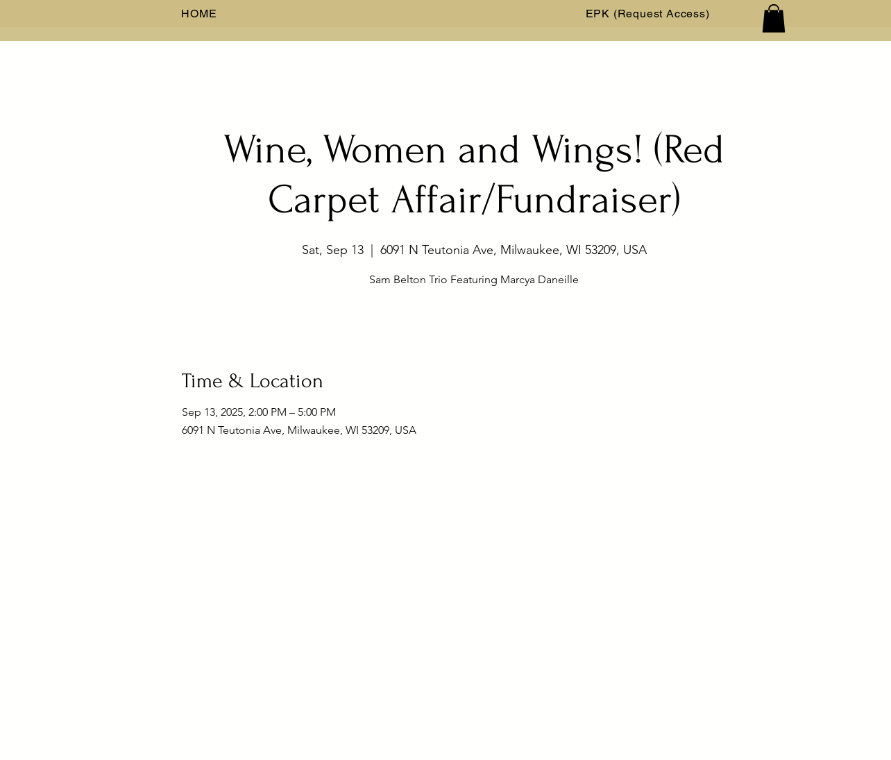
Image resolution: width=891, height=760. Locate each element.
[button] (774, 18)
